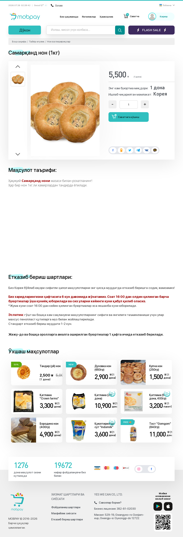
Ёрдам (56, 5)
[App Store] (168, 506)
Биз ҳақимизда (69, 16)
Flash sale (151, 30)
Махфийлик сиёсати (63, 513)
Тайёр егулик (36, 41)
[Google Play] (158, 506)
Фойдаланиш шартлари (65, 507)
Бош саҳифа (19, 41)
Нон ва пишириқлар (58, 41)
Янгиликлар (89, 16)
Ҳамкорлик (106, 16)
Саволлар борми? (107, 502)
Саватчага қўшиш (125, 116)
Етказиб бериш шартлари (67, 519)
